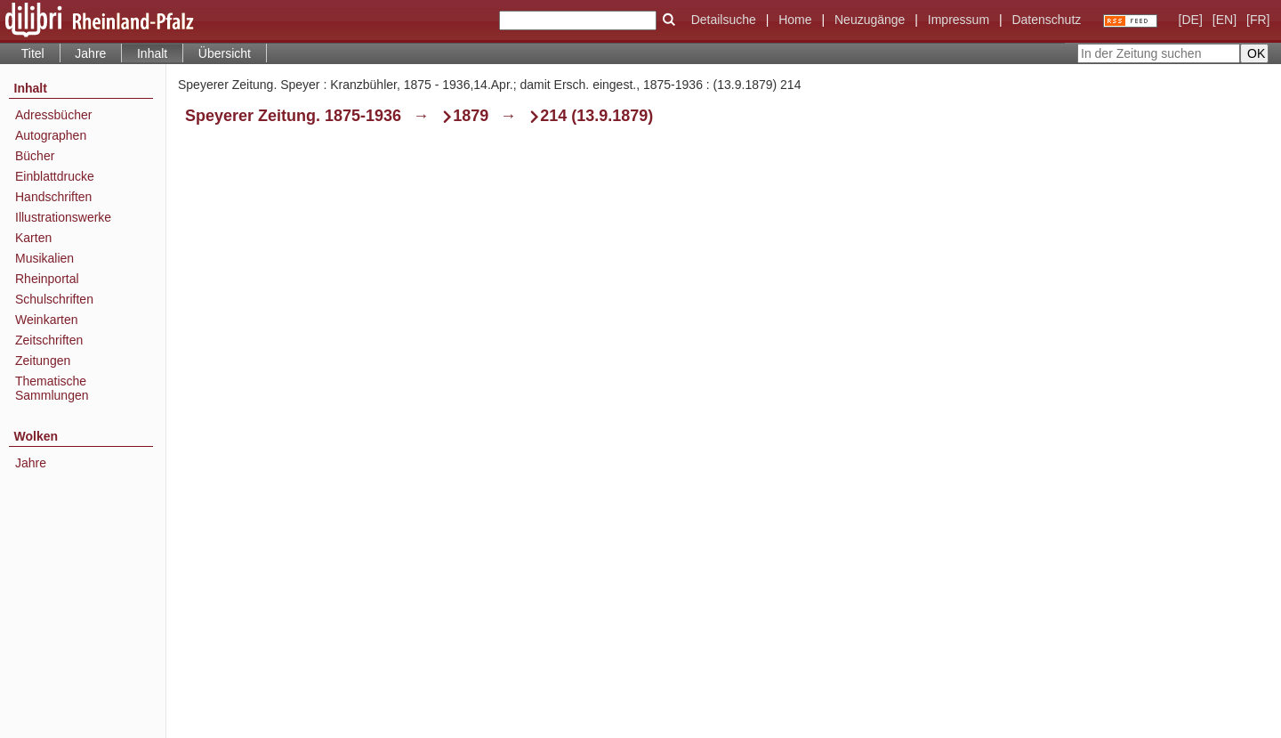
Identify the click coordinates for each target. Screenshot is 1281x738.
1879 (470, 116)
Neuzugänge (869, 19)
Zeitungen (42, 360)
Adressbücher (53, 115)
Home (794, 19)
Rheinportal (47, 279)
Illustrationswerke (63, 217)
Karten (33, 238)
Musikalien (44, 258)
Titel (32, 53)
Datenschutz (1046, 19)
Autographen (50, 135)
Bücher (34, 156)
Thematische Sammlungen (52, 388)
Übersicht (224, 53)
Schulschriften (54, 299)
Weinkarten (46, 319)
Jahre (90, 53)
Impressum (958, 19)
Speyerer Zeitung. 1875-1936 (293, 116)
